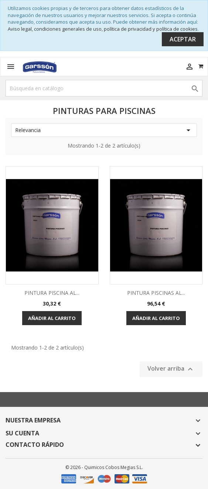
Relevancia (104, 130)
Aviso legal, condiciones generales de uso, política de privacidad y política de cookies (103, 29)
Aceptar (183, 39)
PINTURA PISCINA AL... (51, 292)
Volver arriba (171, 369)
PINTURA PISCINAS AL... (156, 292)
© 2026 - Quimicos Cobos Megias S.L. (104, 467)
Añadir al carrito (52, 318)
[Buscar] (104, 88)
